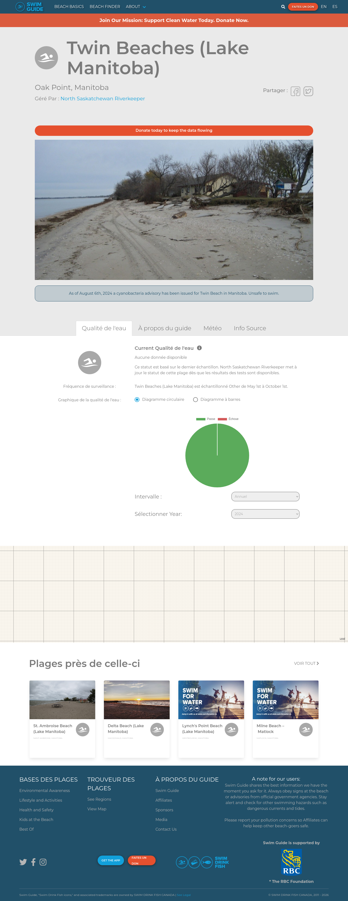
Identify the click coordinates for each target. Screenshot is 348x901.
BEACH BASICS (69, 6)
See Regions (99, 799)
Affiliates (163, 800)
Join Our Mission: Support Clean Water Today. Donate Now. (174, 20)
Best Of (26, 829)
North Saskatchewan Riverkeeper (102, 98)
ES (334, 6)
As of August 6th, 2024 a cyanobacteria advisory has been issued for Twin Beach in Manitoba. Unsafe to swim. (174, 293)
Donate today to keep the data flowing (174, 130)
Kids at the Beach (36, 819)
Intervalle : (148, 496)
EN (324, 6)
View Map (97, 809)
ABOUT (133, 6)
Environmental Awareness (44, 790)
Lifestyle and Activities (40, 800)
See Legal (184, 895)
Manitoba (91, 87)
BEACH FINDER (105, 6)
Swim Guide (167, 790)
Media (161, 819)
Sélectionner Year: (158, 514)
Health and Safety (36, 810)
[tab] (104, 328)
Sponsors (164, 810)
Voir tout (306, 663)
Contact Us (166, 829)
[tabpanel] (174, 433)
